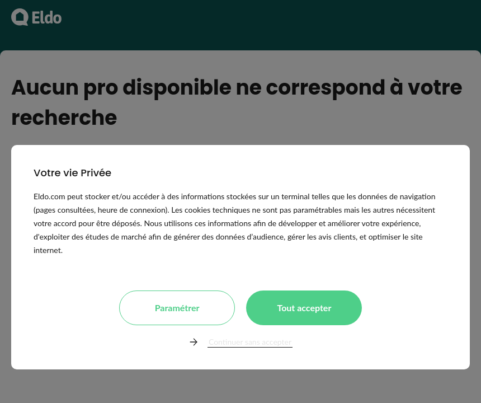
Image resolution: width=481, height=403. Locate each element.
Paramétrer (177, 307)
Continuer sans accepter (250, 341)
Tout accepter (304, 307)
